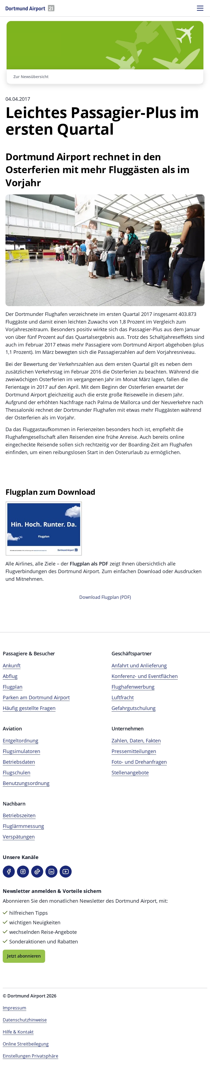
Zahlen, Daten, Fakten (136, 740)
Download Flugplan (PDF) (105, 597)
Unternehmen (128, 728)
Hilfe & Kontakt (18, 1032)
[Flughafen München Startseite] (30, 8)
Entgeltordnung (20, 740)
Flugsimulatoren (21, 751)
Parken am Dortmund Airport (36, 697)
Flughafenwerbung (133, 686)
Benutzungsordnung (26, 783)
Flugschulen (16, 772)
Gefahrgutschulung (134, 708)
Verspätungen (19, 836)
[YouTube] (66, 872)
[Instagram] (23, 872)
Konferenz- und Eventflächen (145, 676)
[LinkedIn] (51, 872)
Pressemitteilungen (134, 751)
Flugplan (12, 686)
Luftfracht (123, 697)
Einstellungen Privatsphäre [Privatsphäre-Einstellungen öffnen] (30, 1056)
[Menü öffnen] (200, 8)
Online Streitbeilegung (26, 1044)
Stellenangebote (130, 772)
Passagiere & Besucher (29, 653)
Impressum (14, 1008)
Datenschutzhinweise (25, 1020)
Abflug (10, 676)
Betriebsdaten (19, 762)
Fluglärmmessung (23, 826)
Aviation (12, 728)
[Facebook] (9, 872)
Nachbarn (14, 803)
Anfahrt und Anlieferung (139, 665)
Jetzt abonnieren (24, 956)
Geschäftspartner (132, 653)
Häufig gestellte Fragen (29, 708)
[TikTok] (37, 872)
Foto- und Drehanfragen (139, 762)
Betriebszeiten (19, 815)
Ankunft (12, 665)
